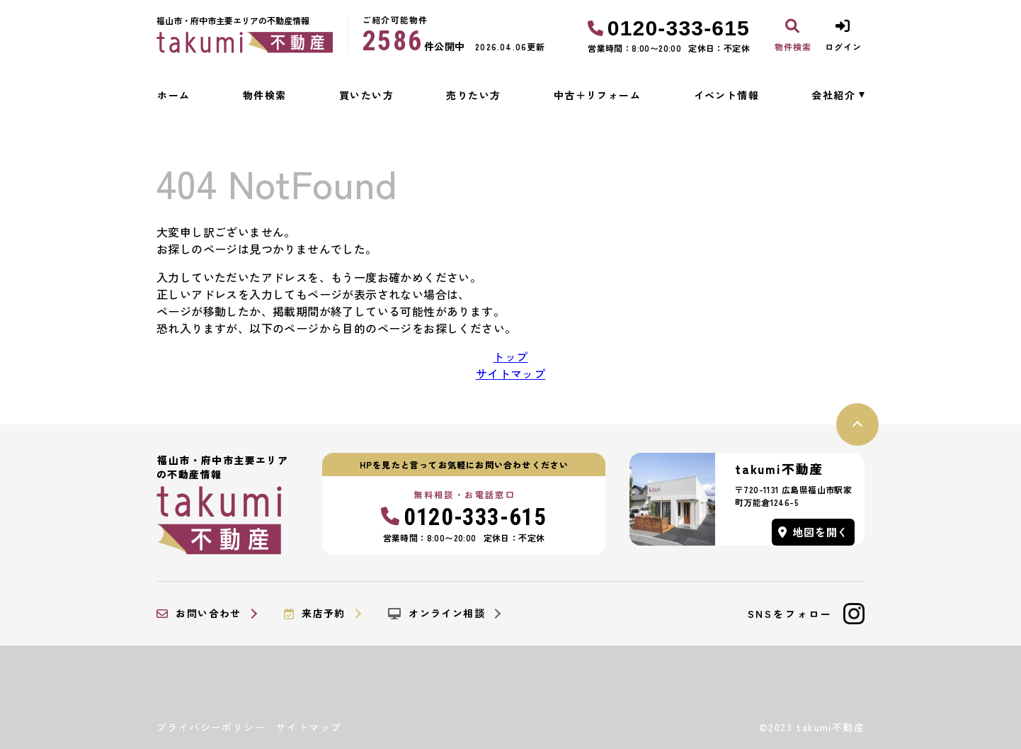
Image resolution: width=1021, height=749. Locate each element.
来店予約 (315, 613)
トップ (510, 356)
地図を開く (813, 531)
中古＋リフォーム (597, 95)
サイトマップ (510, 373)
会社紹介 (833, 95)
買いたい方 (366, 95)
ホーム (173, 95)
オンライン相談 (436, 613)
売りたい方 (473, 95)
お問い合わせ (198, 613)
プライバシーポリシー (211, 727)
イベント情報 (726, 95)
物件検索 (265, 95)
